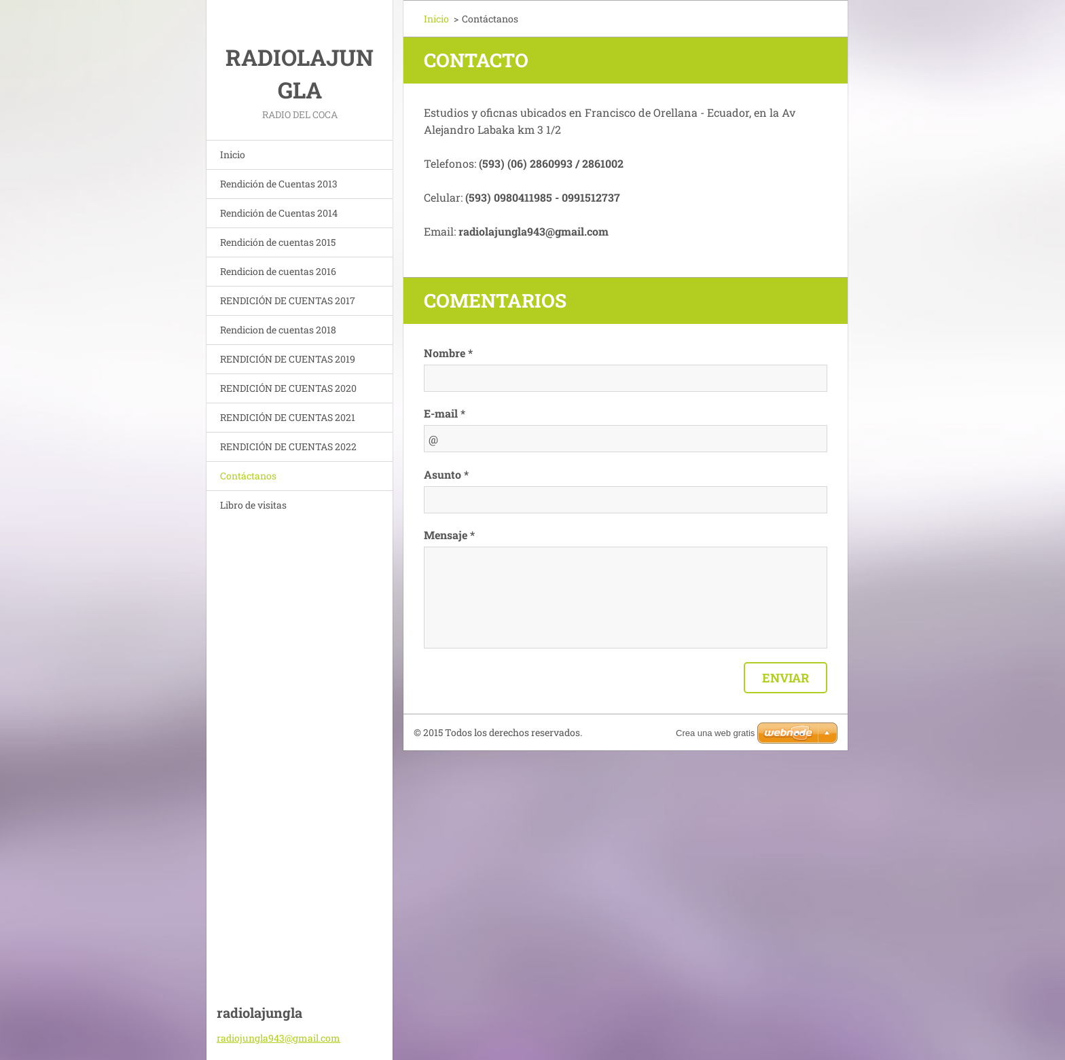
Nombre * (448, 353)
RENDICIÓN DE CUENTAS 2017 (287, 300)
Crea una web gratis (715, 733)
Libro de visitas (253, 504)
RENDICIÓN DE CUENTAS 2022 (288, 446)
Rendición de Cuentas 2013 (279, 183)
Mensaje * (449, 535)
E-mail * (444, 413)
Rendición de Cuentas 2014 (279, 212)
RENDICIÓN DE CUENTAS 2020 (288, 388)
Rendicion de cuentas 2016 (278, 271)
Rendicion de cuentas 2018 (278, 329)
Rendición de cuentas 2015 (278, 242)
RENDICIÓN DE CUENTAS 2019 (287, 358)
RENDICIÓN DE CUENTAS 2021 (287, 417)
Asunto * (446, 474)
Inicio (232, 154)
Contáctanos (248, 475)
